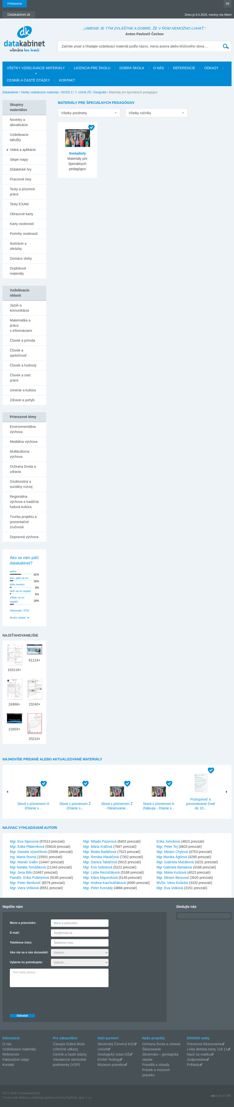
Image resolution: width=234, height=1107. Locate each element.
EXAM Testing (108, 1059)
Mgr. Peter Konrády (98, 888)
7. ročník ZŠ (83, 92)
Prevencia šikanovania (204, 1044)
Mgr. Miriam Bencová (172, 878)
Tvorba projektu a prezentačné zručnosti (23, 522)
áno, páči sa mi (19, 578)
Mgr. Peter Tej (167, 847)
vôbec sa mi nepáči (17, 599)
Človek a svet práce (20, 377)
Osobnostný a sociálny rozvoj (21, 484)
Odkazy (211, 68)
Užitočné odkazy (65, 1049)
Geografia (100, 92)
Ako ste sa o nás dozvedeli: (29, 952)
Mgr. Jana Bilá (21, 872)
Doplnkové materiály (18, 270)
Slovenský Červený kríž (115, 1044)
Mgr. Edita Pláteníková (27, 847)
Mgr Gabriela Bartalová (174, 867)
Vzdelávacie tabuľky (19, 137)
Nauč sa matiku (198, 1054)
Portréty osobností (24, 234)
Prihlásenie (14, 3)
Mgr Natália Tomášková (28, 867)
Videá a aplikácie (23, 150)
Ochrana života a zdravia (23, 469)
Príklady (193, 1065)
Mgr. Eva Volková (169, 888)
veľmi (13, 571)
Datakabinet (10, 92)
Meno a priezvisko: (23, 923)
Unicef (102, 1049)
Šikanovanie (151, 1049)
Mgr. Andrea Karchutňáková (104, 883)
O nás (158, 68)
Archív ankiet (18, 617)
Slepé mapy (19, 159)
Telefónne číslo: (21, 942)
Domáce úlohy (21, 258)
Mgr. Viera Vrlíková (24, 888)
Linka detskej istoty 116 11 (207, 1049)
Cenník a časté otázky (28, 80)
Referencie (184, 68)
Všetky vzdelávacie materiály (36, 68)
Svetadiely (77, 153)
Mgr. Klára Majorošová (100, 878)
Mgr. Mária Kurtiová (171, 872)
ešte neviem (17, 584)
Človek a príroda (22, 340)
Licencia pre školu (92, 68)
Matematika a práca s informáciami (21, 325)
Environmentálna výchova (23, 429)
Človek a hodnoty (23, 365)
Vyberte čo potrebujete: (26, 962)
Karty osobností (22, 224)
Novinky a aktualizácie (19, 122)
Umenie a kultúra (23, 390)
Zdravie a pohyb (22, 400)
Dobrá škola (131, 68)
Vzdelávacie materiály (19, 1049)
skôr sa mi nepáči (20, 591)
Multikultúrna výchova (19, 454)
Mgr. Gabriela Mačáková (175, 862)
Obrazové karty (21, 214)
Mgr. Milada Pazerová (99, 841)
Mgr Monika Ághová (171, 857)
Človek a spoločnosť (18, 352)
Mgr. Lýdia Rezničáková (101, 872)
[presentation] (47, 999)
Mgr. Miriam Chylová (172, 852)
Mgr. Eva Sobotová (97, 867)
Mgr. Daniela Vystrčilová (28, 852)
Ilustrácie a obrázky (18, 246)
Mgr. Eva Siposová (24, 841)
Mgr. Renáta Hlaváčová (101, 857)
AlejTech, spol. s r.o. (79, 1097)
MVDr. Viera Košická (172, 883)
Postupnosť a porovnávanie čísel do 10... (200, 803)
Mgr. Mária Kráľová (97, 847)
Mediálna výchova (23, 442)
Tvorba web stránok (15, 1097)
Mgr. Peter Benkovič (25, 883)
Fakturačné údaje (15, 1059)
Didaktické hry (20, 169)
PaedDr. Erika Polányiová (29, 878)
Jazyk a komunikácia (19, 307)
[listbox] (89, 112)
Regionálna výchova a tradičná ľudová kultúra (24, 502)
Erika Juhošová (168, 841)
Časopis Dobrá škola (69, 1044)
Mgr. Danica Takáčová (100, 862)
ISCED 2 (67, 92)
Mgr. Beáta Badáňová (99, 852)
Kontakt (67, 80)
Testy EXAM (19, 204)
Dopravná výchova (24, 537)
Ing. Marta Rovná (23, 857)
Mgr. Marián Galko (24, 862)
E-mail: (15, 932)
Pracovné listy (20, 179)
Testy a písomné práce (22, 191)
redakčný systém (43, 1097)
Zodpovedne (196, 1059)
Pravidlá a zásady (156, 1065)
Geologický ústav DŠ (113, 1054)
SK (228, 3)
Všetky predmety (74, 113)
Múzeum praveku (110, 1065)
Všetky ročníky (140, 113)
